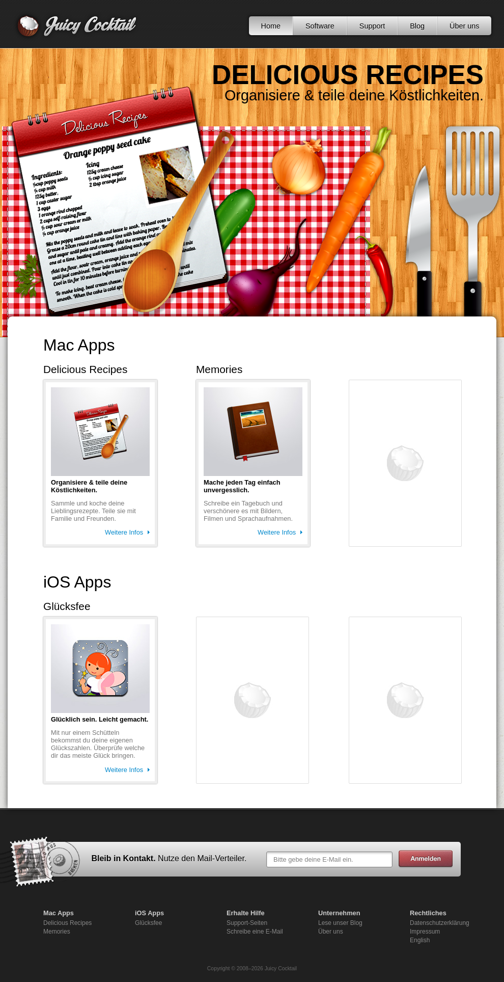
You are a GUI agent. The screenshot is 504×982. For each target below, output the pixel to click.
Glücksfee (148, 922)
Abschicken (426, 859)
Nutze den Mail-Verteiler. (202, 858)
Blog (417, 26)
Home (271, 26)
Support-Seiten (247, 922)
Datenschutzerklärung (439, 922)
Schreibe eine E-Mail (255, 931)
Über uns (464, 26)
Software (319, 26)
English (420, 940)
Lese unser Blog (340, 922)
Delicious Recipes (67, 922)
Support (372, 26)
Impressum (425, 931)
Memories (56, 931)
